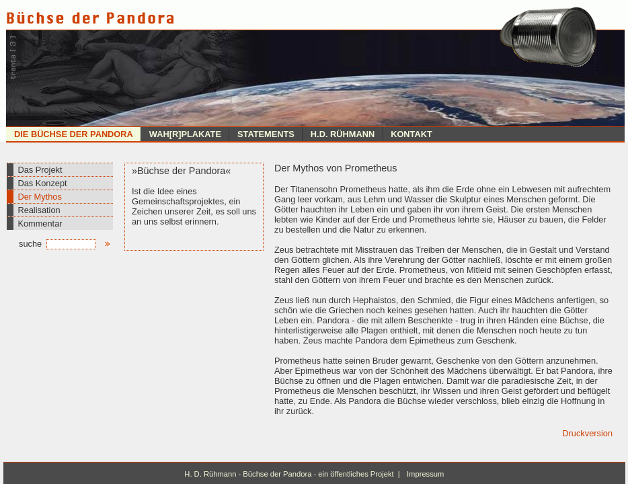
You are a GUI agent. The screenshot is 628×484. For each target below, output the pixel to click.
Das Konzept (42, 183)
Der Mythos (39, 197)
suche (57, 244)
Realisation (38, 210)
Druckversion (587, 433)
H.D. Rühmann (343, 134)
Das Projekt (39, 170)
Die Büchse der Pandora (73, 134)
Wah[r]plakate (185, 134)
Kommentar (39, 223)
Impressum (425, 474)
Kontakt (411, 134)
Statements (266, 134)
